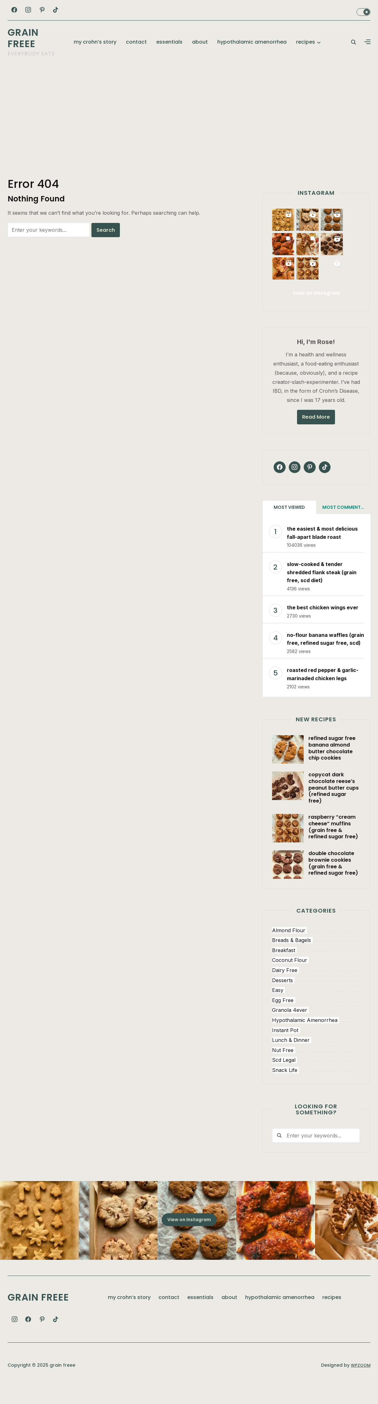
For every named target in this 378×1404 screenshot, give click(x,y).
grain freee (23, 38)
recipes (305, 42)
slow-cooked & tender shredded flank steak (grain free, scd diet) (321, 588)
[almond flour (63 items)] (316, 947)
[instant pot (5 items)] (316, 1047)
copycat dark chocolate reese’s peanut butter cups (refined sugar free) (333, 804)
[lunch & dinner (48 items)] (316, 1057)
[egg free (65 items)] (316, 1017)
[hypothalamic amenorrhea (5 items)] (316, 1036)
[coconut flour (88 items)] (316, 977)
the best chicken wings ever (322, 624)
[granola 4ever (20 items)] (316, 1027)
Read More (316, 433)
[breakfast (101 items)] (316, 967)
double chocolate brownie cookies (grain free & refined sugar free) (333, 879)
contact (136, 42)
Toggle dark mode (363, 12)
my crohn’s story (95, 42)
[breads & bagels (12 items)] (316, 957)
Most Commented (344, 523)
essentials (169, 42)
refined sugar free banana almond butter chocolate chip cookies (332, 764)
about (200, 42)
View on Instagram (189, 1236)
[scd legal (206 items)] (316, 1077)
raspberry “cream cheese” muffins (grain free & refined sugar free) (333, 842)
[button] (367, 42)
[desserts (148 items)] (316, 997)
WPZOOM (360, 1381)
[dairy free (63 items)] (316, 986)
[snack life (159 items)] (316, 1086)
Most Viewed (289, 523)
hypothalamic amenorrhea (252, 42)
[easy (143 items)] (316, 1007)
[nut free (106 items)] (316, 1066)
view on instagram (316, 309)
